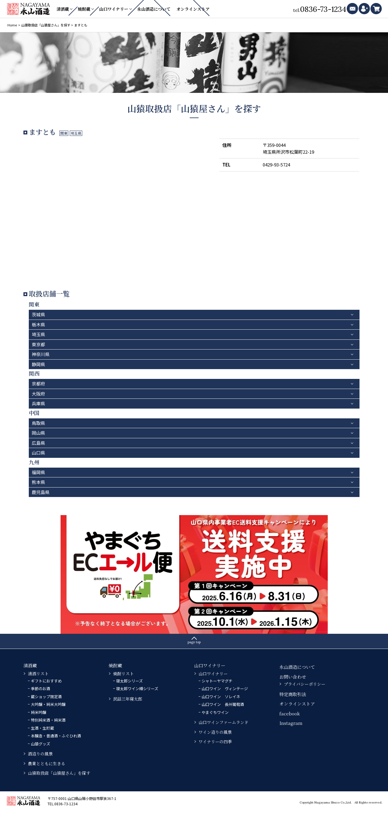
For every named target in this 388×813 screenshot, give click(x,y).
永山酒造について (153, 9)
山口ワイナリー (113, 9)
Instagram (291, 723)
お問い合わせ (292, 677)
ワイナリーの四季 (215, 741)
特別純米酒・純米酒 (48, 720)
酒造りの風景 (40, 754)
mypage (364, 8)
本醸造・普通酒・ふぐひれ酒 (56, 736)
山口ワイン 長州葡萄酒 (223, 704)
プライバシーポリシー (304, 684)
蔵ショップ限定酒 (46, 696)
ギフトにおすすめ (46, 681)
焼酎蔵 (84, 9)
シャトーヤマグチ (217, 681)
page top (194, 642)
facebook (289, 713)
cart (376, 8)
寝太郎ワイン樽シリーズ (137, 688)
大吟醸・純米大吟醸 (48, 704)
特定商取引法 (292, 694)
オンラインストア (193, 9)
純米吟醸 (38, 712)
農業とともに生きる (46, 763)
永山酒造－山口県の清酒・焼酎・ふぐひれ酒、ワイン (29, 8)
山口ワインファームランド (223, 722)
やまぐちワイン (215, 712)
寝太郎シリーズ (129, 681)
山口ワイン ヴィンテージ (225, 688)
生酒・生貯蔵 (42, 728)
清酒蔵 (62, 9)
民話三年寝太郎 (127, 699)
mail (352, 8)
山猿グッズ (40, 744)
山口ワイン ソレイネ (221, 696)
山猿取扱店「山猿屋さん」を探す (59, 773)
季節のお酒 (40, 688)
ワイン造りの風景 (215, 732)
